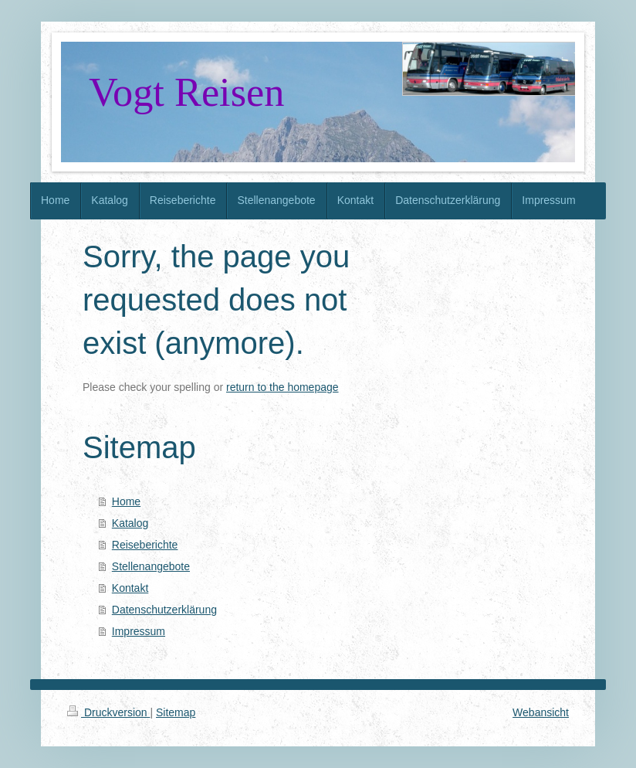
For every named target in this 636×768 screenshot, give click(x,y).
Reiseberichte (145, 545)
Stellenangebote (151, 566)
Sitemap (175, 712)
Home (126, 501)
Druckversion (108, 712)
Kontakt (130, 588)
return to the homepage (282, 387)
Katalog (130, 523)
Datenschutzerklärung (164, 609)
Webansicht (541, 712)
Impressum (138, 631)
